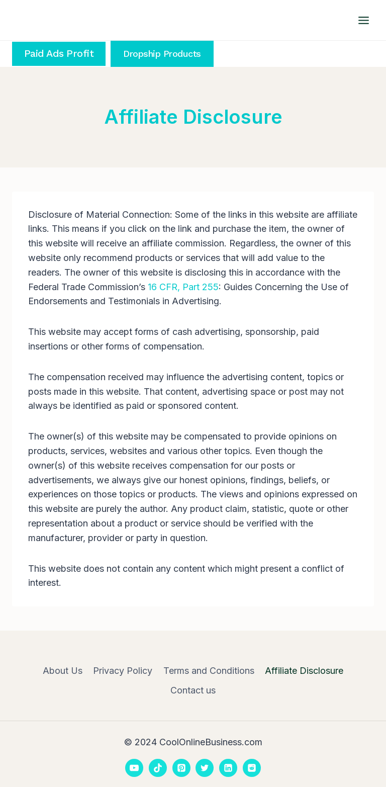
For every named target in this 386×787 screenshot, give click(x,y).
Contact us (193, 690)
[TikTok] (158, 768)
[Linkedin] (228, 768)
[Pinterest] (181, 768)
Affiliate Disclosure (304, 670)
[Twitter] (205, 768)
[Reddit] (252, 768)
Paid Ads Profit (59, 53)
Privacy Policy (122, 670)
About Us (62, 670)
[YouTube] (134, 768)
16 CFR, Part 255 (183, 287)
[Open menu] (363, 20)
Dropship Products (162, 53)
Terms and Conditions (208, 670)
